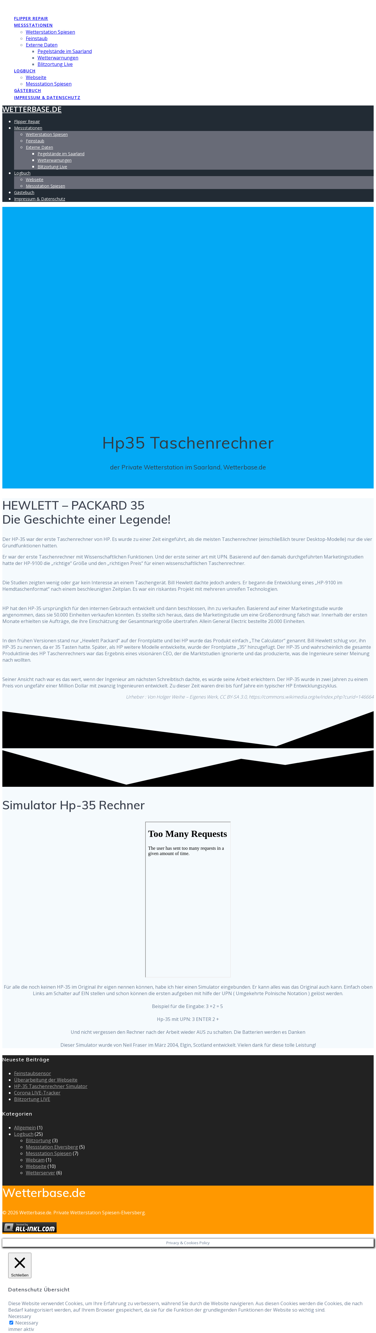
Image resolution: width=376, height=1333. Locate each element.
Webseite (36, 77)
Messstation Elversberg (52, 1147)
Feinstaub (37, 38)
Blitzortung (38, 1140)
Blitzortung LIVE (32, 1099)
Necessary (26, 1323)
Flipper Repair (31, 18)
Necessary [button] (19, 1316)
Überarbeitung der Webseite (45, 1080)
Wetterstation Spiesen (50, 32)
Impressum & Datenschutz (47, 97)
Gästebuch (27, 90)
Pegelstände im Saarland (65, 51)
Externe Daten (41, 45)
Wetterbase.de (32, 6)
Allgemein (25, 1127)
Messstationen (33, 25)
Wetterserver (40, 1172)
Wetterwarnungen (58, 58)
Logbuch (24, 71)
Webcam (35, 1160)
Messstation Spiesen (49, 84)
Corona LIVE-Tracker (37, 1092)
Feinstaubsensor (32, 1073)
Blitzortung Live (55, 64)
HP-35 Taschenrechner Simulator (50, 1086)
